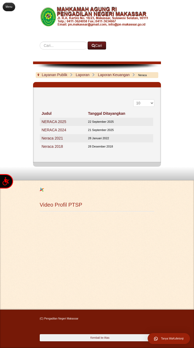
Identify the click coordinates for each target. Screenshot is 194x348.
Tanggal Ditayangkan (106, 113)
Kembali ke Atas (100, 337)
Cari (97, 45)
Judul (46, 113)
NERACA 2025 (54, 122)
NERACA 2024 (54, 130)
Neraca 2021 (52, 138)
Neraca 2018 (52, 146)
